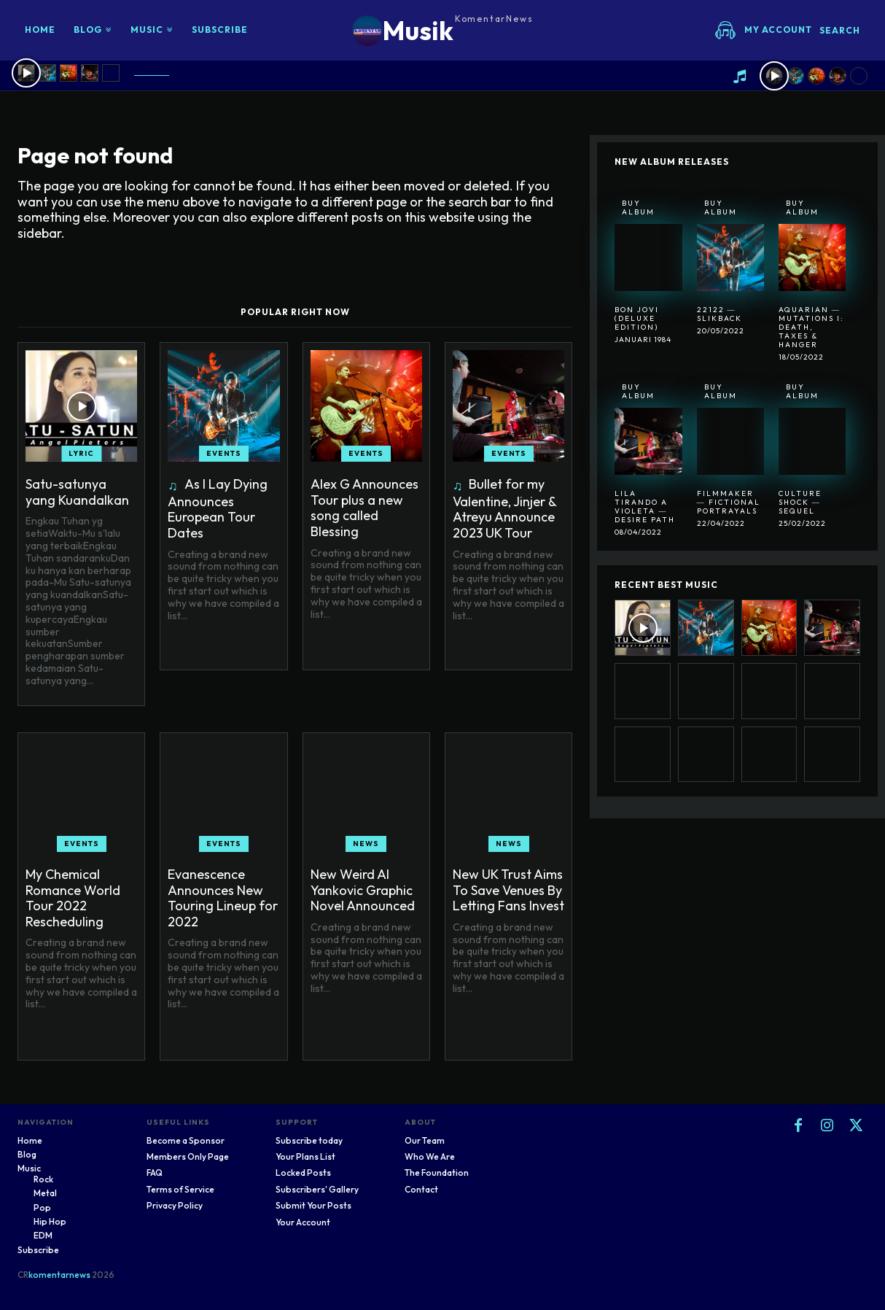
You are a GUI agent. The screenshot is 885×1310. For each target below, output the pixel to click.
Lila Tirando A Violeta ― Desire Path (645, 506)
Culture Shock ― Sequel (800, 502)
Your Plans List (305, 1156)
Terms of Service (180, 1189)
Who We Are (430, 1156)
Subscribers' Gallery (317, 1189)
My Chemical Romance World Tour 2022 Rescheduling (73, 898)
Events (223, 453)
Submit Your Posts (313, 1205)
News (366, 843)
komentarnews (59, 1274)
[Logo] (443, 30)
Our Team (425, 1140)
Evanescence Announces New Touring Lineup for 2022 (223, 898)
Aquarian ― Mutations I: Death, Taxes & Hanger (811, 327)
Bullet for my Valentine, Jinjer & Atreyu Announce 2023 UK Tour (505, 508)
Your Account (303, 1222)
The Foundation (437, 1172)
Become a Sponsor (186, 1140)
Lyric (81, 453)
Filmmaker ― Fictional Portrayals (728, 502)
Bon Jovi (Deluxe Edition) (637, 318)
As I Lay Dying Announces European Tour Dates (218, 508)
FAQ (155, 1172)
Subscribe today (309, 1140)
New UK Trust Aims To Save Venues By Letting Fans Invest (508, 890)
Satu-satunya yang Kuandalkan (77, 492)
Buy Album (638, 207)
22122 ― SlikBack (719, 314)
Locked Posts (303, 1172)
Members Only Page (188, 1156)
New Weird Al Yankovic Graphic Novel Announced (363, 890)
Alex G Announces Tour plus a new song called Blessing (364, 508)
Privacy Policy (175, 1205)
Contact (421, 1189)
